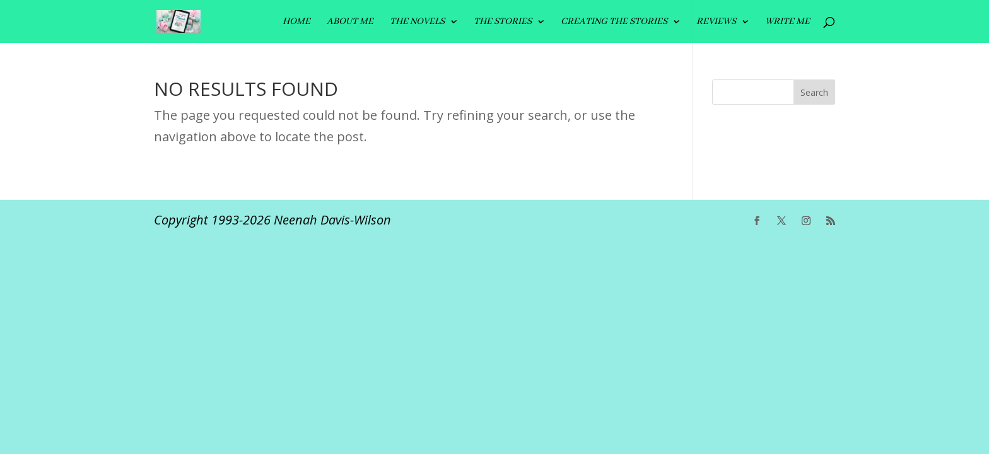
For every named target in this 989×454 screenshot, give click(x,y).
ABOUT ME (350, 22)
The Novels (417, 22)
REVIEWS (716, 22)
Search (814, 92)
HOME (296, 22)
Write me (787, 22)
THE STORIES (503, 22)
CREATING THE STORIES (614, 22)
